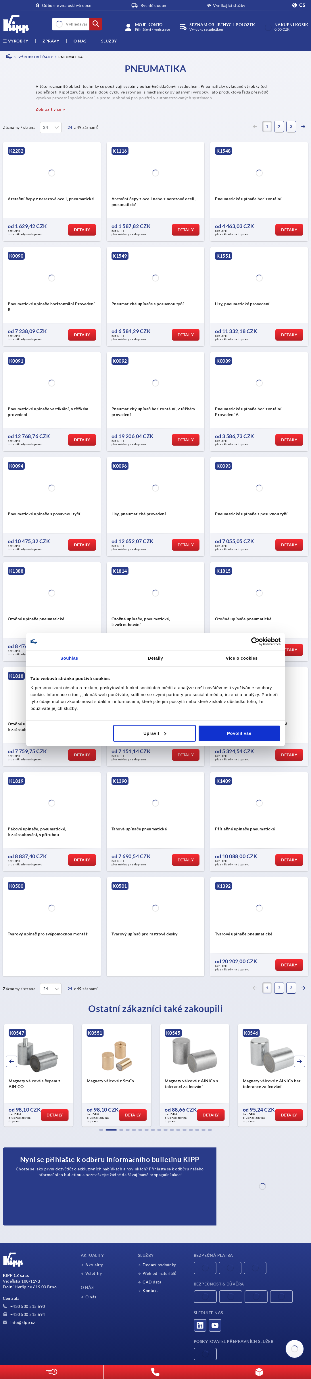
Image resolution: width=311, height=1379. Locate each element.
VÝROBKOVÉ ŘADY (35, 57)
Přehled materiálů (159, 1273)
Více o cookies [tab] (242, 658)
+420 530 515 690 (24, 1306)
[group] (38, 1075)
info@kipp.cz (19, 1322)
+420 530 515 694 (24, 1314)
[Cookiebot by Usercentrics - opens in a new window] (255, 641)
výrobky (15, 41)
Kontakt (150, 1290)
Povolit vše (239, 733)
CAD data (152, 1282)
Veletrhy (93, 1273)
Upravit (154, 733)
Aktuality (94, 1265)
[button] (101, 1130)
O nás (80, 41)
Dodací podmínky (159, 1265)
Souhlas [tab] (69, 658)
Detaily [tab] (155, 658)
